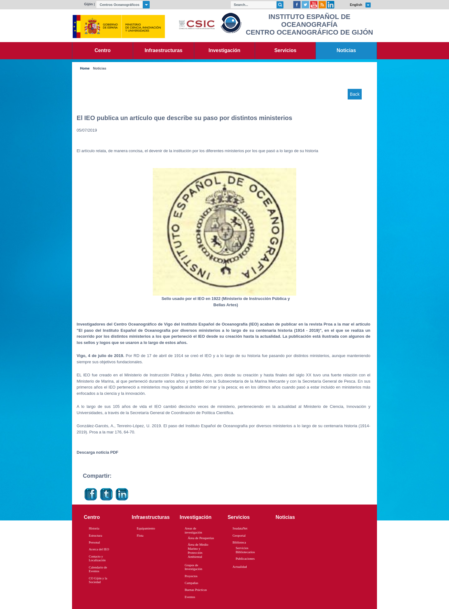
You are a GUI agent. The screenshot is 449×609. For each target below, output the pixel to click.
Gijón (88, 4)
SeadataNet (240, 528)
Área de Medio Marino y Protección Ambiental (198, 551)
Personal (94, 542)
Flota (140, 535)
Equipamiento (146, 528)
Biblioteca (239, 542)
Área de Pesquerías (201, 538)
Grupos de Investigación (193, 567)
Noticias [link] (346, 50)
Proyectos (191, 576)
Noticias (99, 68)
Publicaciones (245, 558)
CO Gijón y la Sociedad (98, 580)
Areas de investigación (193, 530)
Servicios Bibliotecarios (245, 550)
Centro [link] (102, 50)
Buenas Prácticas (196, 590)
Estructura (95, 535)
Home (84, 68)
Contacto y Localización (97, 558)
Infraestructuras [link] (164, 50)
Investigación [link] (224, 50)
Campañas (191, 583)
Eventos (190, 597)
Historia (94, 528)
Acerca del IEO (99, 549)
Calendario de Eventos (98, 569)
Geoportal (239, 535)
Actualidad (240, 566)
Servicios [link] (285, 50)
